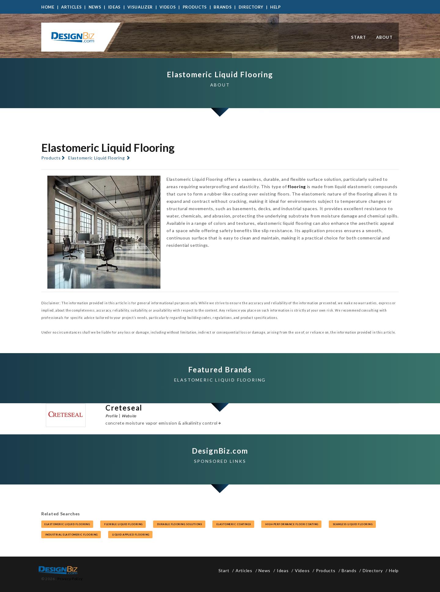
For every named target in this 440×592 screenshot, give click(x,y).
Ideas (114, 7)
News (95, 7)
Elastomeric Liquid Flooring (96, 157)
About (384, 37)
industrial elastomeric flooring (71, 534)
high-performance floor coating (291, 524)
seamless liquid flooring (352, 524)
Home (47, 7)
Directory (251, 7)
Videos (168, 7)
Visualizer (140, 7)
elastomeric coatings (233, 524)
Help (275, 7)
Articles (71, 7)
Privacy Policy (70, 578)
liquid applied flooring (130, 534)
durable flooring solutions (179, 524)
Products (195, 7)
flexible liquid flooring (123, 524)
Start (358, 37)
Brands (223, 7)
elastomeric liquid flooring (67, 524)
